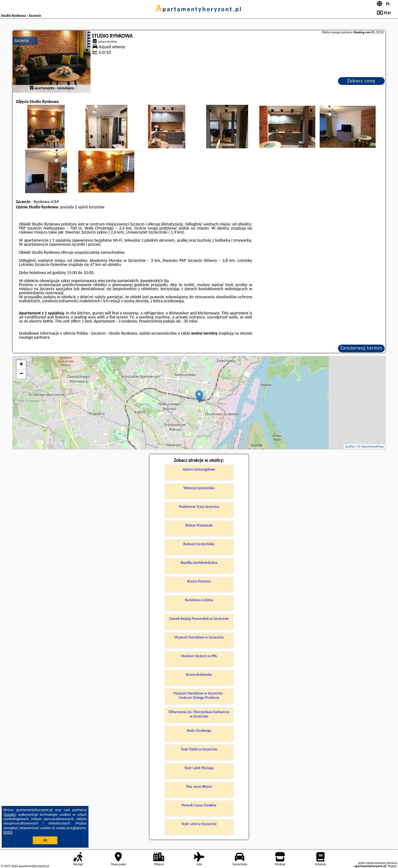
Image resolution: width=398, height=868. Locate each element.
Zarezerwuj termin (361, 348)
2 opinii (81, 207)
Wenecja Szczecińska (199, 488)
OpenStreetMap (372, 446)
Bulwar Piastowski (199, 525)
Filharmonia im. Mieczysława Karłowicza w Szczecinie (199, 714)
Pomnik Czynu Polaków (199, 805)
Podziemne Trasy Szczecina (199, 506)
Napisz (392, 866)
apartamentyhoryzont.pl (199, 9)
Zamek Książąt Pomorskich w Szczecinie (199, 618)
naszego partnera (34, 337)
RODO (8, 832)
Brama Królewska (199, 674)
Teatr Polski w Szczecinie (199, 749)
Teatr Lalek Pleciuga (199, 768)
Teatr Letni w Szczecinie (199, 824)
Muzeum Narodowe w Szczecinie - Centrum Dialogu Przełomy (198, 695)
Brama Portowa (199, 581)
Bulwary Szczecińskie (199, 544)
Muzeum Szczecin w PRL (199, 656)
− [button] (21, 374)
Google (10, 814)
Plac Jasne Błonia (199, 786)
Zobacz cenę (361, 81)
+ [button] (21, 364)
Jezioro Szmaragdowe (199, 469)
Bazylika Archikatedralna (199, 562)
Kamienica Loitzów (199, 600)
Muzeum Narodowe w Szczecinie (199, 637)
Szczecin (21, 40)
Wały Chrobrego (199, 730)
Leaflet (349, 446)
